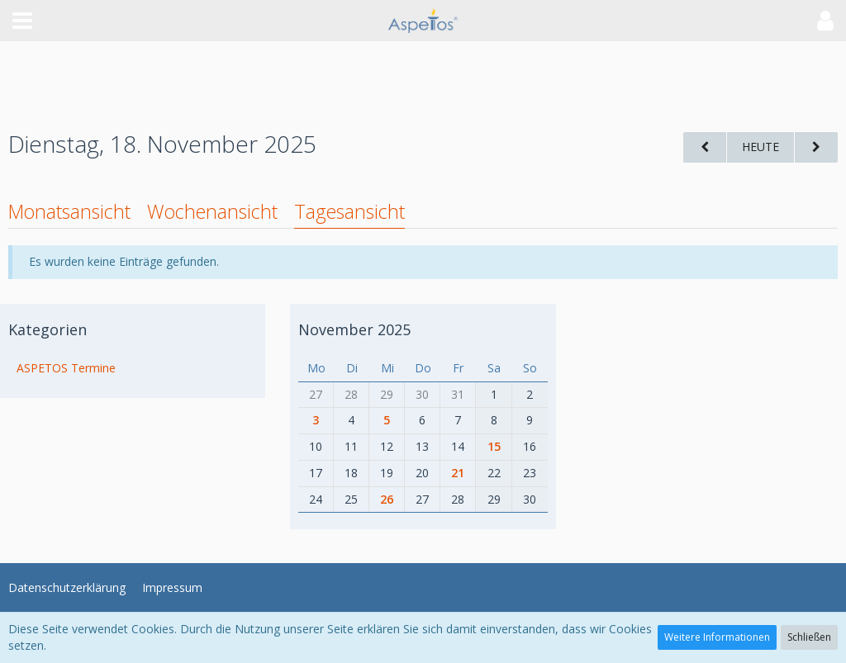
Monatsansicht (69, 211)
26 (386, 499)
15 (494, 446)
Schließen (809, 637)
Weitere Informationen (717, 637)
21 (457, 473)
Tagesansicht (349, 211)
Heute (760, 146)
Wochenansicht (212, 211)
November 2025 (354, 329)
